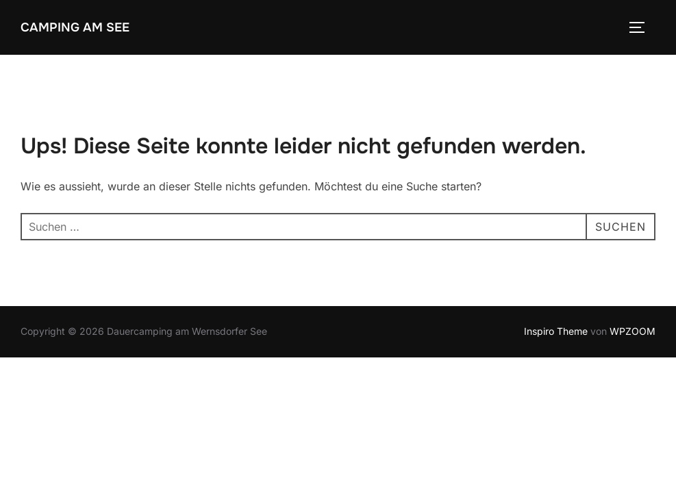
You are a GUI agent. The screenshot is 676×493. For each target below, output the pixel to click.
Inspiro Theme (556, 331)
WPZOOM (632, 331)
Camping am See (75, 27)
